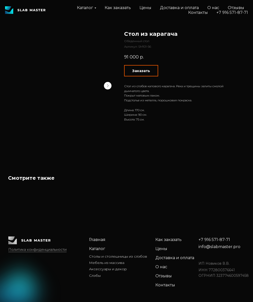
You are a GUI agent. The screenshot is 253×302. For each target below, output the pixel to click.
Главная (97, 239)
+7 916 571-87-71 (232, 12)
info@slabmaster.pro (219, 246)
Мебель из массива (106, 262)
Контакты (198, 12)
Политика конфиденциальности (37, 249)
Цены (145, 7)
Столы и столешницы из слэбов (118, 256)
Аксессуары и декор (108, 269)
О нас (213, 7)
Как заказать (118, 7)
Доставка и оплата (179, 7)
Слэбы (95, 275)
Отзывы (236, 7)
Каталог (97, 248)
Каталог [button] (85, 7)
